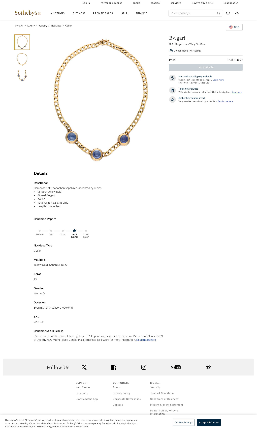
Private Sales (103, 13)
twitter (84, 367)
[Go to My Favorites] (228, 13)
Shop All (18, 25)
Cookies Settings (184, 422)
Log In (86, 3)
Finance (141, 13)
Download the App (87, 399)
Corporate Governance (127, 399)
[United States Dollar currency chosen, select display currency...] (234, 27)
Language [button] (229, 3)
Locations (82, 393)
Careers (118, 404)
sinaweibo (208, 367)
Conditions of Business (164, 399)
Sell (124, 13)
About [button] (136, 3)
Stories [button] (155, 3)
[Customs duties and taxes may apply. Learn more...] (218, 79)
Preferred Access (111, 3)
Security (155, 387)
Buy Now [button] (79, 13)
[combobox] (195, 13)
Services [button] (176, 3)
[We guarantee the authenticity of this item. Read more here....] (225, 101)
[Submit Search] (218, 13)
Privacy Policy (121, 393)
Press (116, 387)
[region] (128, 422)
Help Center (83, 387)
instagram (143, 367)
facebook (113, 367)
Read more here (146, 340)
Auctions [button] (58, 13)
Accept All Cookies (209, 422)
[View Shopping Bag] (237, 13)
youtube (176, 367)
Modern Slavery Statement (166, 404)
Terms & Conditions (162, 393)
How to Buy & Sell (202, 3)
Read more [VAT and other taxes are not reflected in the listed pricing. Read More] (237, 92)
